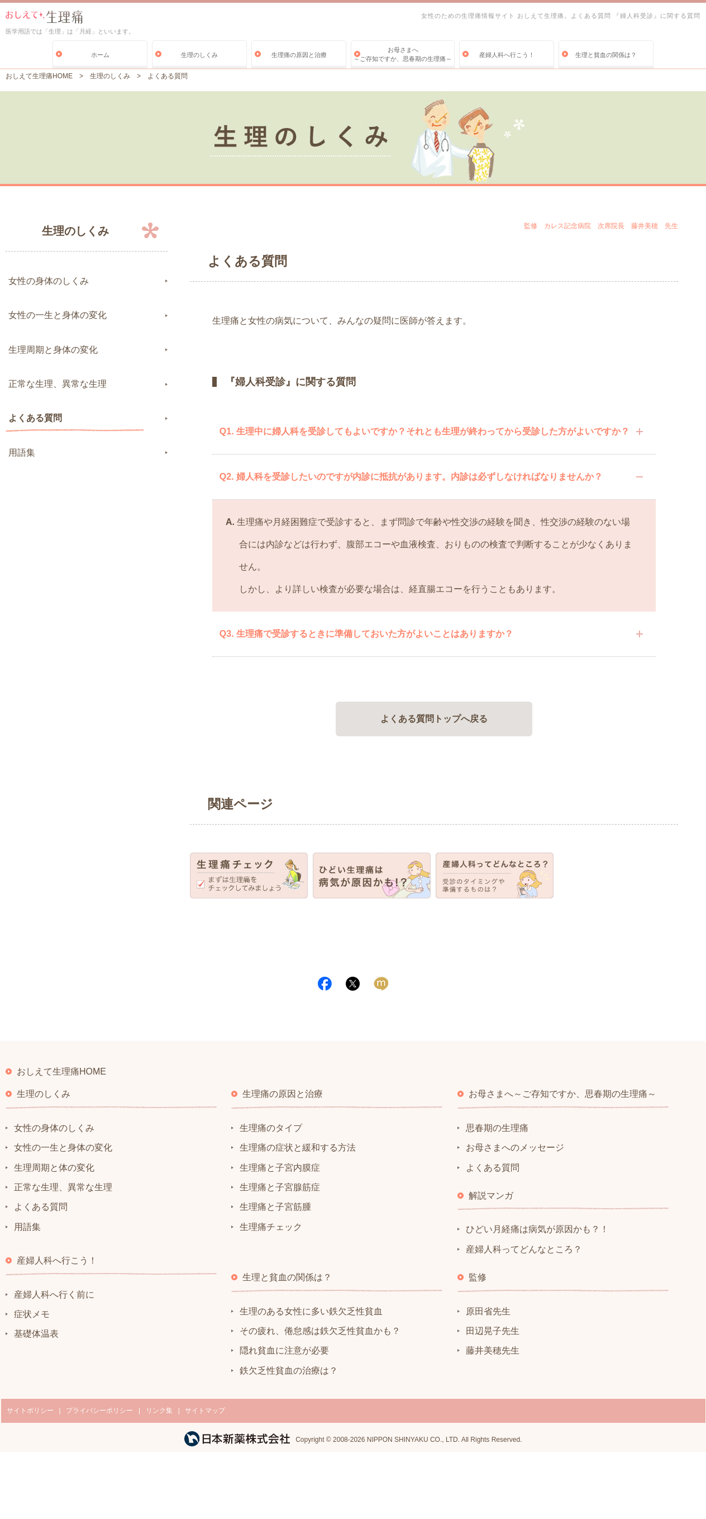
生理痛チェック (271, 1227)
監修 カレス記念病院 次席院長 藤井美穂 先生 (601, 226)
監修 (477, 1277)
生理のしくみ (199, 54)
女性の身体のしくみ (48, 281)
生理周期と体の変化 (54, 1167)
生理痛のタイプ (271, 1128)
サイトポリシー (30, 1410)
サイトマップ (205, 1410)
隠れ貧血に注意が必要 (284, 1350)
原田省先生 (488, 1311)
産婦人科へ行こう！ (507, 54)
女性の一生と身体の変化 (57, 315)
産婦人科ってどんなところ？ (524, 1249)
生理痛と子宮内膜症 (280, 1167)
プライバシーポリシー (99, 1410)
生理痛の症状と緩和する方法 (298, 1147)
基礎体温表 (36, 1333)
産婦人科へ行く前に (54, 1294)
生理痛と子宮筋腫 (275, 1207)
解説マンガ (491, 1195)
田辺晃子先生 (492, 1331)
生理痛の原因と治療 (299, 54)
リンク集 (159, 1410)
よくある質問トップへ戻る (434, 718)
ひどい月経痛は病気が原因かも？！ (537, 1229)
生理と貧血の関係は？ (606, 54)
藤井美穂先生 (492, 1350)
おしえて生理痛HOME (39, 76)
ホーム (100, 54)
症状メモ (32, 1314)
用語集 (21, 452)
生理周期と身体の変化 (53, 349)
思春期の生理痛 (497, 1128)
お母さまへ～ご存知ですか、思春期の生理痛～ (403, 54)
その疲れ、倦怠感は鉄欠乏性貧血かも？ (320, 1331)
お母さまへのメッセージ (515, 1147)
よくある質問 (35, 418)
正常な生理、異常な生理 (57, 384)
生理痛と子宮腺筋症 (280, 1187)
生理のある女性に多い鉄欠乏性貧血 (311, 1311)
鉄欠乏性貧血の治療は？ (289, 1370)
